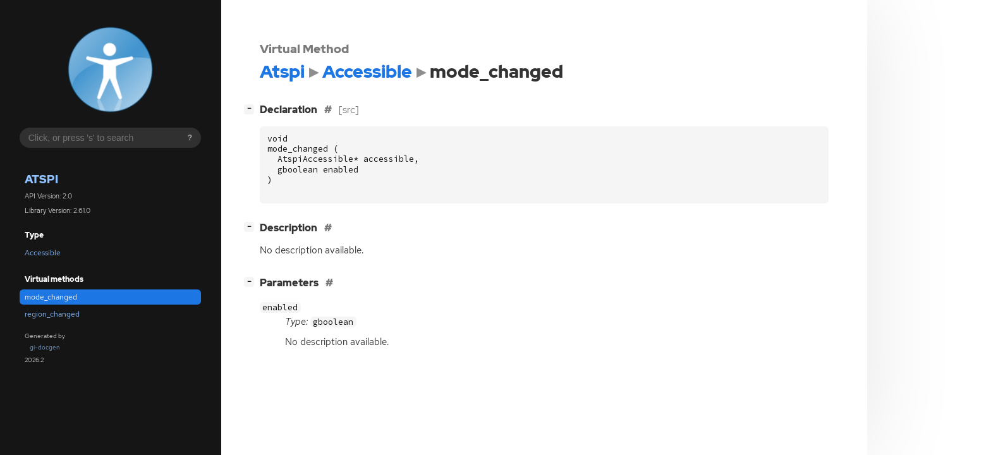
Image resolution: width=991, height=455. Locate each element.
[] (251, 108)
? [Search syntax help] (190, 137)
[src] (349, 109)
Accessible (43, 253)
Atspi (41, 179)
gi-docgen (45, 347)
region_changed (52, 314)
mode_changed (51, 297)
